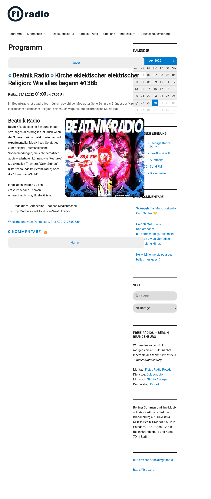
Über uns (111, 32)
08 (170, 80)
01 (170, 73)
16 (177, 86)
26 (198, 93)
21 (163, 93)
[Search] (177, 285)
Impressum (129, 32)
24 (184, 93)
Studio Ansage (177, 369)
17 (184, 86)
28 (163, 100)
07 (163, 80)
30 (157, 73)
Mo (157, 66)
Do (177, 66)
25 (191, 93)
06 (157, 80)
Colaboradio (175, 364)
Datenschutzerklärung (156, 32)
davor (77, 61)
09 (177, 80)
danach (77, 231)
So (198, 66)
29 (170, 100)
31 (163, 73)
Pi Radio (176, 374)
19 (198, 86)
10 (184, 80)
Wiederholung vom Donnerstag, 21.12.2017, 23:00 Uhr (45, 210)
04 (191, 73)
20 (157, 93)
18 (191, 86)
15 (170, 86)
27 (157, 100)
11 (191, 80)
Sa (191, 66)
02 (177, 73)
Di (163, 66)
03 (184, 73)
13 (157, 86)
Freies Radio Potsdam (180, 359)
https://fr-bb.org (164, 460)
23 (177, 93)
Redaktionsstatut (64, 32)
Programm (16, 32)
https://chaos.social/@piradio (173, 450)
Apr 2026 (177, 58)
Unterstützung (90, 32)
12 (198, 80)
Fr (184, 66)
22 (170, 93)
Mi (170, 66)
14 (163, 86)
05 (198, 73)
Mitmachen (36, 32)
